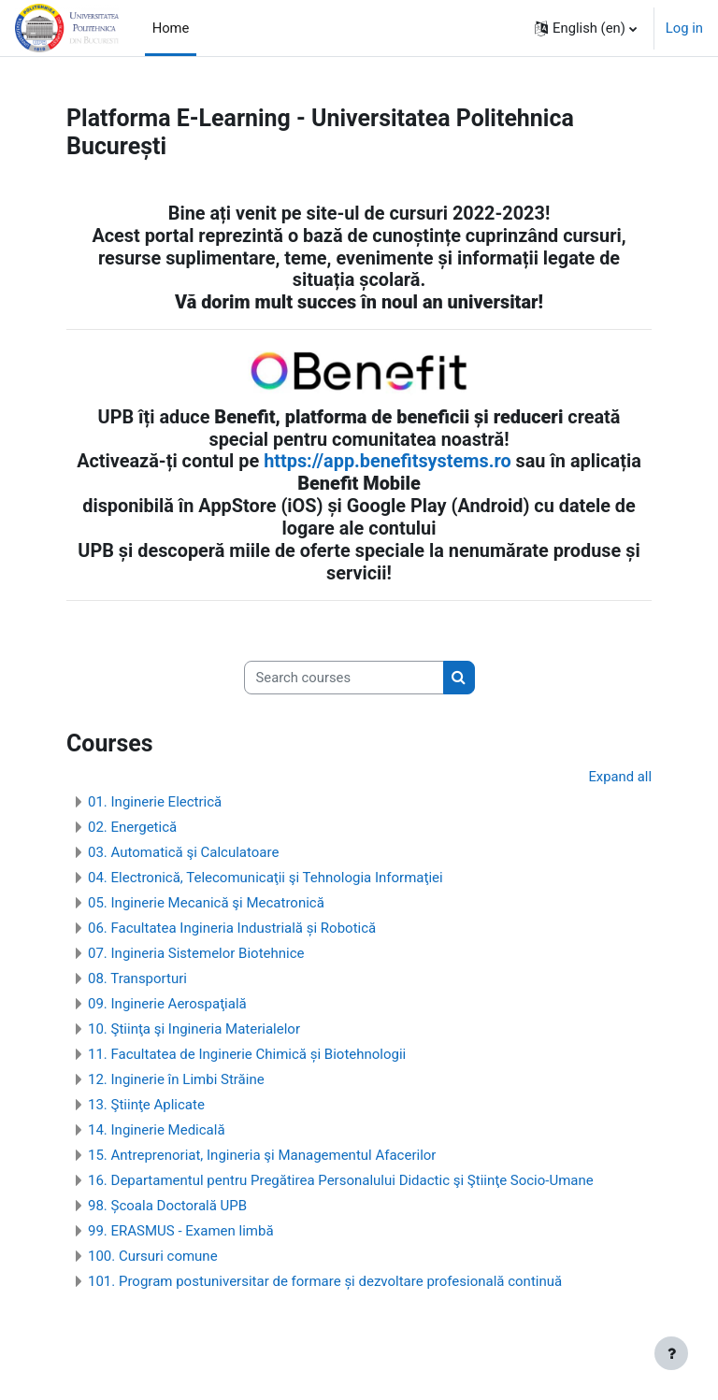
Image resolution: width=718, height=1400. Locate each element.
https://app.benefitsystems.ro (387, 461)
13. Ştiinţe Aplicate (146, 1104)
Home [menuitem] (171, 28)
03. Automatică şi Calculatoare (183, 852)
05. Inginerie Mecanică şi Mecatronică (206, 902)
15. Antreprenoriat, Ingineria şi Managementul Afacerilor (262, 1155)
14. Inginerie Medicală (156, 1129)
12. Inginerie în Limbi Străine (176, 1079)
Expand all (620, 776)
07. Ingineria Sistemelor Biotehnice (196, 953)
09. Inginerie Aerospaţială (167, 1003)
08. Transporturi (137, 978)
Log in (684, 28)
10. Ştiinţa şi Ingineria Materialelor (194, 1029)
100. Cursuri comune (153, 1256)
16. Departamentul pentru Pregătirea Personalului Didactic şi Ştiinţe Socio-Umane (341, 1180)
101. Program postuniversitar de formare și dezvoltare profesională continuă (325, 1281)
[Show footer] (671, 1353)
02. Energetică (132, 827)
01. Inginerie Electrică (155, 801)
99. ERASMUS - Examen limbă (181, 1230)
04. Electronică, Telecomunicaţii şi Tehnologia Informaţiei (265, 877)
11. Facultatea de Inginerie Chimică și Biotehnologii (247, 1054)
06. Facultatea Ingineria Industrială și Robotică (232, 928)
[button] (586, 28)
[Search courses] (344, 677)
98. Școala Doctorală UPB (167, 1205)
